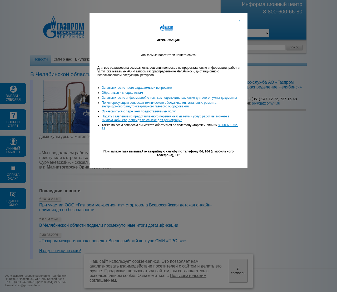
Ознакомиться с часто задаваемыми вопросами (137, 88)
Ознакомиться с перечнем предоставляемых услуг (139, 111)
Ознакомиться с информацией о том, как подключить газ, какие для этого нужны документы (169, 98)
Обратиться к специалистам (122, 93)
